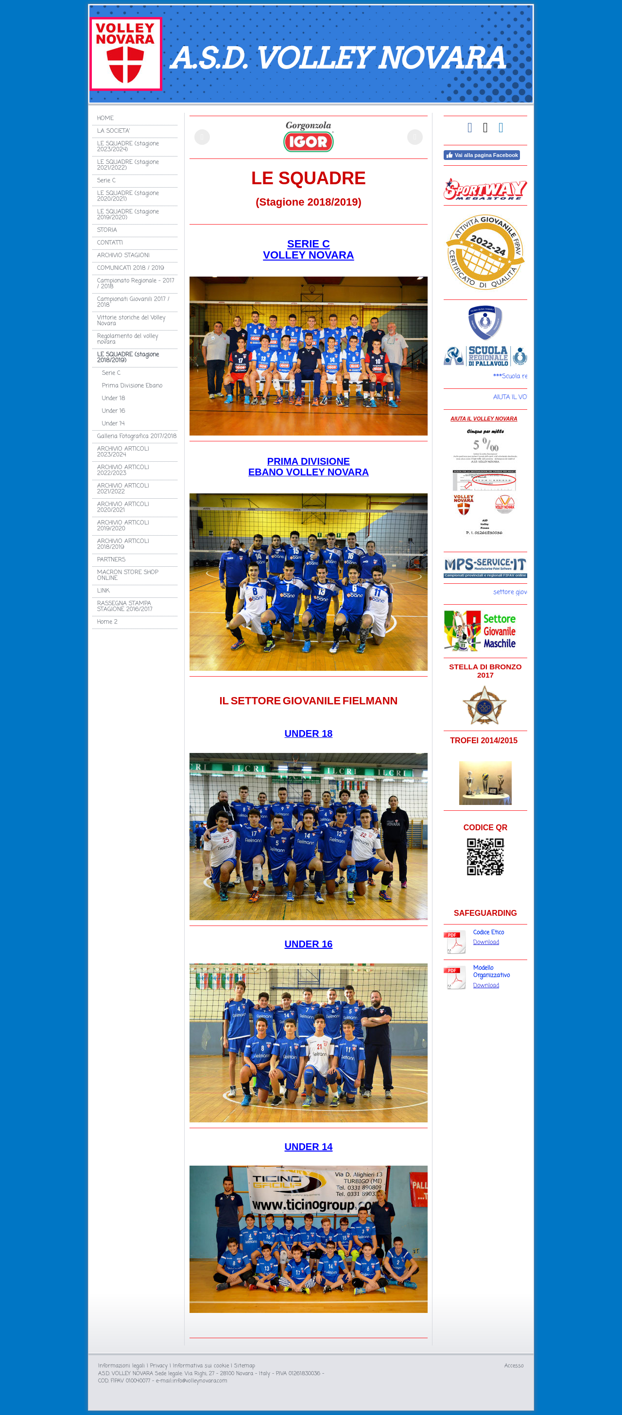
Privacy (159, 1366)
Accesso (514, 1366)
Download (486, 942)
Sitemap (244, 1366)
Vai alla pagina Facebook (482, 155)
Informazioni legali (121, 1366)
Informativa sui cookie (201, 1366)
